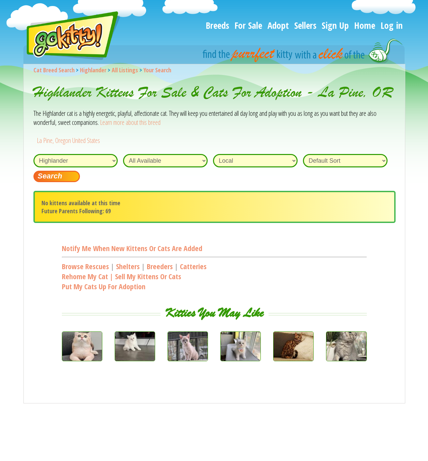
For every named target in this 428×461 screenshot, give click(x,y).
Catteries (193, 266)
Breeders (160, 266)
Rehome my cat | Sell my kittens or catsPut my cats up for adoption (121, 281)
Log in (392, 25)
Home (364, 25)
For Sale (248, 25)
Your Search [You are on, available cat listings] (157, 70)
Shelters (128, 266)
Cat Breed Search (54, 70)
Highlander (93, 70)
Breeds (217, 25)
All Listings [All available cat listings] (125, 70)
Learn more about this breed (130, 122)
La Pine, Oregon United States (68, 140)
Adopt (278, 25)
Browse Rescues (85, 266)
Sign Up (335, 25)
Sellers (305, 25)
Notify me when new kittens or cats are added (132, 248)
